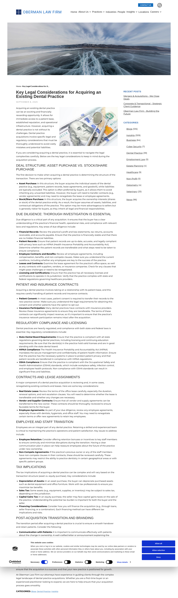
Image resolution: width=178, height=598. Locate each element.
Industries (111, 12)
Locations (143, 12)
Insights (130, 11)
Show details (122, 593)
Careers (154, 11)
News (129, 199)
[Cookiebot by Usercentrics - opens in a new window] (15, 593)
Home (74, 12)
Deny (158, 588)
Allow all (158, 575)
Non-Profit (131, 178)
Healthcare (132, 172)
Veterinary (131, 191)
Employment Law (135, 159)
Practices (97, 11)
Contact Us (145, 5)
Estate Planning (134, 166)
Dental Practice (134, 153)
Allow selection (158, 582)
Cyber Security (134, 146)
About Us (83, 11)
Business (131, 140)
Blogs (129, 129)
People (121, 12)
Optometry (132, 185)
